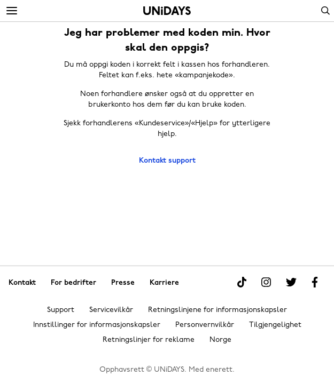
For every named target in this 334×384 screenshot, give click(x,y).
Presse (123, 283)
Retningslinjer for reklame (149, 340)
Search (325, 10)
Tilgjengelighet (275, 325)
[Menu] (11, 11)
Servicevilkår (111, 310)
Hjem (167, 10)
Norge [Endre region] (220, 340)
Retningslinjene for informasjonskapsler (217, 310)
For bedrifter (73, 283)
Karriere (164, 283)
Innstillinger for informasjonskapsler (96, 325)
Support (60, 310)
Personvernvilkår (204, 325)
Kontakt (22, 283)
